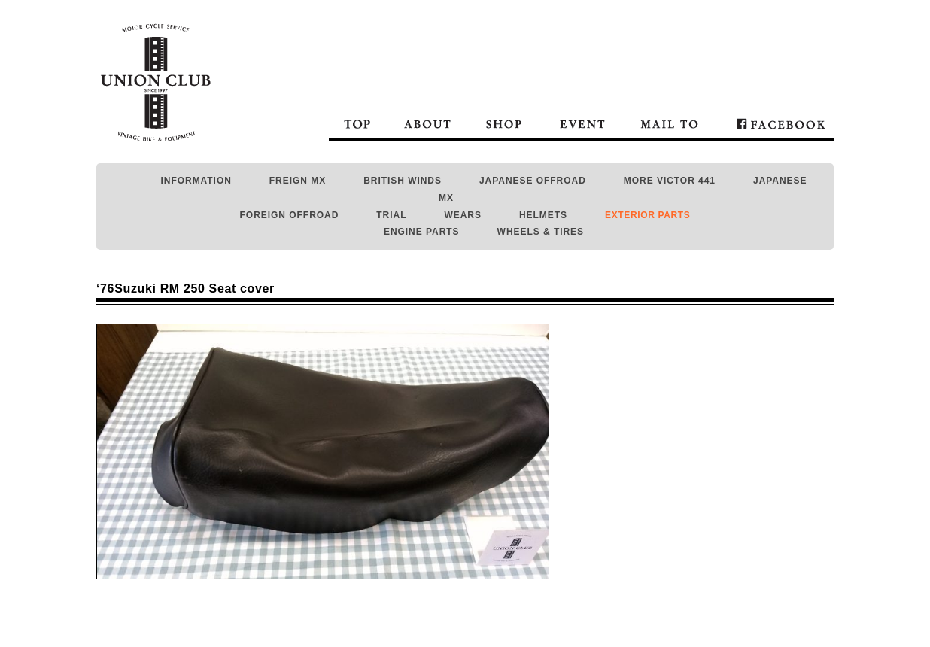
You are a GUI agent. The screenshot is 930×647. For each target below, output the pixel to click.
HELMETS (543, 215)
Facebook (773, 122)
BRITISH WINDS (402, 180)
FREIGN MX (297, 180)
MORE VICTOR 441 (670, 180)
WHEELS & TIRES (540, 231)
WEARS (462, 215)
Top (358, 122)
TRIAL (391, 215)
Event (583, 122)
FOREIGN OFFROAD (289, 215)
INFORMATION (196, 180)
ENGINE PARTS (422, 231)
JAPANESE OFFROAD (532, 180)
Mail (669, 122)
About (427, 122)
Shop (504, 122)
